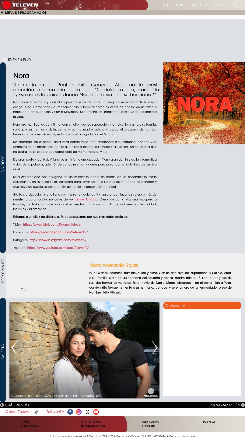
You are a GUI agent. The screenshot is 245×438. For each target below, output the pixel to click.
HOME (24, 422)
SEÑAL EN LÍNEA (174, 5)
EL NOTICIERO (199, 5)
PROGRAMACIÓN (227, 405)
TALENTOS (209, 422)
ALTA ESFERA (221, 5)
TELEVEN (17, 59)
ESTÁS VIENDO (14, 405)
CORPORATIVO (91, 422)
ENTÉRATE (148, 426)
